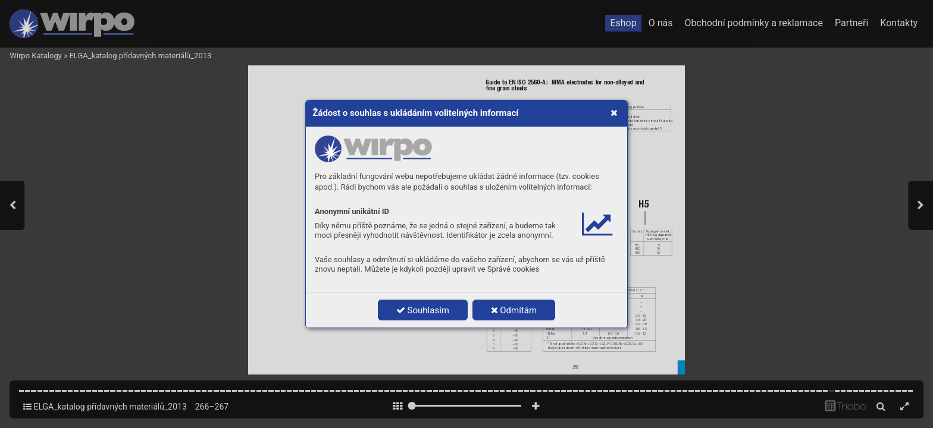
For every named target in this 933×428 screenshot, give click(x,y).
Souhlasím (422, 310)
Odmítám (514, 310)
